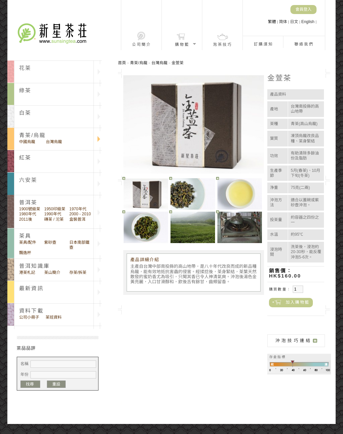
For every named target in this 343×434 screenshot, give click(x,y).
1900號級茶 (29, 209)
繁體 (272, 21)
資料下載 (31, 311)
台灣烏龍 (54, 141)
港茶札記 (27, 272)
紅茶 (25, 157)
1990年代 (52, 214)
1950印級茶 (54, 209)
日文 (294, 21)
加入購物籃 (298, 302)
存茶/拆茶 (77, 272)
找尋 (30, 384)
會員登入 (303, 9)
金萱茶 (178, 63)
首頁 (122, 63)
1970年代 (77, 209)
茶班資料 (54, 317)
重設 (56, 384)
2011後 (25, 219)
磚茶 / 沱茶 (54, 219)
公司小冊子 (29, 317)
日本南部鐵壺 (79, 245)
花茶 (25, 68)
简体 (283, 21)
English (308, 21)
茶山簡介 (52, 272)
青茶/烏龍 (32, 135)
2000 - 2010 (80, 214)
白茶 (25, 113)
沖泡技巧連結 (293, 340)
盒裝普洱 (77, 219)
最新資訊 (31, 288)
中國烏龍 (27, 141)
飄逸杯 (25, 252)
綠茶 (25, 90)
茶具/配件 (27, 242)
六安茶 (28, 180)
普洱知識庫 (34, 266)
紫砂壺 (50, 242)
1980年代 (27, 214)
